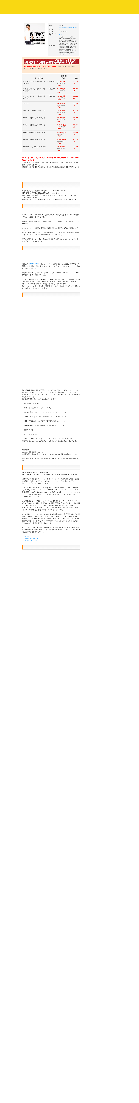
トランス (27, 172)
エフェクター (105, 315)
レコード (110, 11)
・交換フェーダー (108, 162)
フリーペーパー (29, 256)
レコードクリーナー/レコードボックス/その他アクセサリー (31, 241)
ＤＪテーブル (105, 177)
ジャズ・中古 (29, 88)
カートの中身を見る (59, 11)
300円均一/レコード (30, 202)
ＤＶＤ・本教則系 (106, 235)
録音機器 (103, 294)
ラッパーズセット (108, 269)
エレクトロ (28, 161)
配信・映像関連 (105, 247)
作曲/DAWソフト (107, 259)
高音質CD (28, 103)
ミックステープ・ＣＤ (31, 221)
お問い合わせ (40, 11)
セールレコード (29, 198)
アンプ (103, 232)
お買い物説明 (22, 11)
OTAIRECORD (52, 348)
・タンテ (105, 127)
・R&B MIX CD (31, 157)
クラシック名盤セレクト (32, 95)
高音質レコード (29, 107)
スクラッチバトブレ (30, 76)
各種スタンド (105, 215)
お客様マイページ (74, 11)
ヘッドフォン (105, 173)
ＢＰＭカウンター (106, 218)
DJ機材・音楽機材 (121, 11)
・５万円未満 (106, 140)
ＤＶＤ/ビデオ (29, 236)
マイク (103, 211)
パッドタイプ (106, 285)
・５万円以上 (106, 144)
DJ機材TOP (13, 11)
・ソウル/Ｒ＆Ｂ (31, 153)
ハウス (27, 165)
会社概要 (48, 11)
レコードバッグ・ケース (108, 192)
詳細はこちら (27, 347)
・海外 (28, 69)
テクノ (27, 169)
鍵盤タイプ (106, 281)
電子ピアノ (104, 311)
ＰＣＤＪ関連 (105, 120)
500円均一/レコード (30, 206)
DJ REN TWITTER (48, 625)
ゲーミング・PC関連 (107, 319)
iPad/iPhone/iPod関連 (107, 181)
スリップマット (105, 170)
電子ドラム (104, 307)
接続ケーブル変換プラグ (108, 207)
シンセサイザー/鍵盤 (107, 298)
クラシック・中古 (30, 99)
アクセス (54, 1094)
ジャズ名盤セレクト (30, 84)
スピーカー (104, 196)
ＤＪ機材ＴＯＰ (105, 98)
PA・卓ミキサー (106, 239)
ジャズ (27, 80)
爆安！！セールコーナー (108, 102)
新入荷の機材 (105, 106)
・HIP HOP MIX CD (32, 143)
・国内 (28, 73)
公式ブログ (31, 11)
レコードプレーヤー (107, 228)
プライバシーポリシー (85, 1094)
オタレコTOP (4, 11)
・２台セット (106, 131)
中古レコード (29, 217)
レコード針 (104, 166)
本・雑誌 (27, 252)
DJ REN (79, 32)
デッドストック (29, 213)
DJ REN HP (46, 621)
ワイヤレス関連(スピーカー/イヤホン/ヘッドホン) (108, 201)
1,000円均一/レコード (31, 209)
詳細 (59, 67)
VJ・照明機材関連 (106, 243)
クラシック (28, 92)
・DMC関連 (30, 146)
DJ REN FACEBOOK (49, 623)
